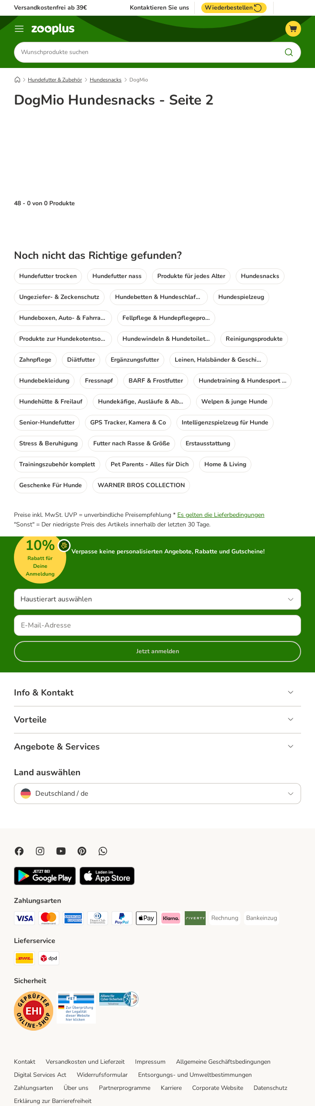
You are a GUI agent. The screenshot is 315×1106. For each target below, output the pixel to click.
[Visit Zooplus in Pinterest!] (82, 816)
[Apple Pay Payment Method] (146, 884)
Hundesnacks (106, 79)
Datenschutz (270, 1053)
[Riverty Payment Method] (195, 884)
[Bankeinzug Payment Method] (261, 883)
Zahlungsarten (33, 1053)
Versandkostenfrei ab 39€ (50, 7)
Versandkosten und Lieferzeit (85, 1027)
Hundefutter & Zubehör (55, 79)
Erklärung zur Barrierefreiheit (52, 1066)
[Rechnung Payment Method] (224, 883)
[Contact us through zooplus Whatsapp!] (103, 816)
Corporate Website (217, 1053)
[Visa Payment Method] (24, 884)
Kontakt (24, 1027)
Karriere (171, 1053)
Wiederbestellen (234, 8)
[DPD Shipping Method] (48, 924)
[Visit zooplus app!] (45, 848)
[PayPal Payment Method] (122, 884)
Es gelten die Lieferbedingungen (220, 480)
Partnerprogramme (124, 1053)
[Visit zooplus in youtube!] (61, 816)
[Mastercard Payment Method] (48, 884)
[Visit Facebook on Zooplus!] (19, 816)
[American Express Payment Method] (73, 884)
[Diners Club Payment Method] (97, 884)
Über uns (76, 1053)
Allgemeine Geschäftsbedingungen (223, 1027)
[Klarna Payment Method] (170, 884)
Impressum (150, 1027)
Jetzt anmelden (157, 616)
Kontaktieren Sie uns (159, 8)
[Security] (33, 978)
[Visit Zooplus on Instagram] (40, 816)
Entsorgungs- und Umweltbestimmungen (195, 1040)
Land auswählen (47, 738)
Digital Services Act (40, 1040)
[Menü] (19, 28)
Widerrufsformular (102, 1040)
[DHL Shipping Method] (24, 924)
